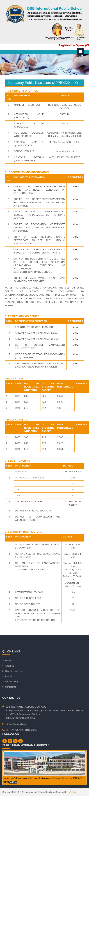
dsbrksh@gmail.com (16, 724)
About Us (9, 666)
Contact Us (10, 687)
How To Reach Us (14, 671)
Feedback (10, 676)
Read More (13, 782)
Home (8, 660)
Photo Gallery (11, 681)
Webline (72, 792)
